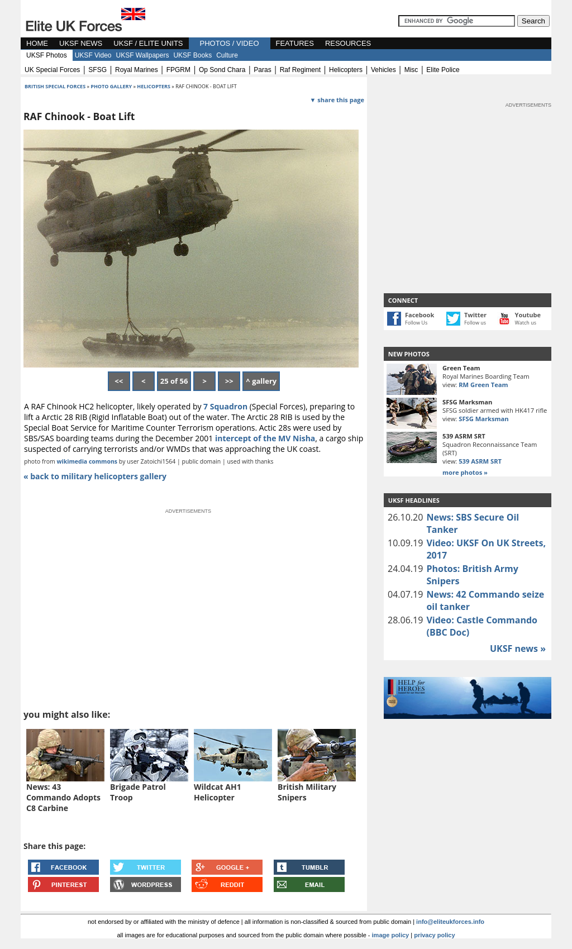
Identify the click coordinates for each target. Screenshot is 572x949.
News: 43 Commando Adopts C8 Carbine (63, 797)
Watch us (526, 322)
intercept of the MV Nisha (265, 438)
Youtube (528, 315)
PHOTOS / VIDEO (229, 43)
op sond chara (222, 70)
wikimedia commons (87, 461)
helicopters (346, 70)
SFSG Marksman (483, 418)
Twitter (475, 315)
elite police (442, 70)
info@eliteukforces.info (450, 921)
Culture (227, 55)
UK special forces (52, 70)
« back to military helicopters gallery (94, 476)
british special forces (55, 86)
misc (411, 70)
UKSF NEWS (80, 43)
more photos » (465, 472)
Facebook (419, 315)
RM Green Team (483, 384)
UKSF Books (192, 55)
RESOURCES (348, 43)
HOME (37, 43)
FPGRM (178, 70)
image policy (390, 935)
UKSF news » (518, 648)
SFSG (97, 70)
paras (262, 70)
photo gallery (111, 86)
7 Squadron (224, 406)
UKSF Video (93, 55)
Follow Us (416, 322)
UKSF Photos (46, 55)
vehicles (383, 70)
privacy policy (434, 935)
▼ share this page (337, 100)
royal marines (136, 70)
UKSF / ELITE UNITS (148, 43)
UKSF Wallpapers (142, 55)
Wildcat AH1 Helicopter (217, 792)
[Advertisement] (467, 179)
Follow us (475, 322)
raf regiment (300, 70)
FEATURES (295, 43)
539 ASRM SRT (480, 461)
